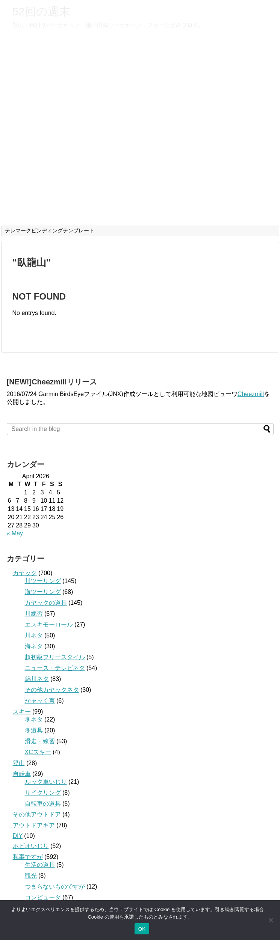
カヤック (25, 573)
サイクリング (43, 792)
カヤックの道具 (46, 603)
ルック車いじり (46, 782)
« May (15, 533)
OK (141, 929)
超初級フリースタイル (55, 657)
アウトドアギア (34, 825)
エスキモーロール (49, 624)
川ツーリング (43, 581)
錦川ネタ (37, 679)
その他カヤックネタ (52, 690)
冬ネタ (34, 719)
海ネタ (34, 646)
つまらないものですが (55, 886)
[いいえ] (270, 920)
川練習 (34, 613)
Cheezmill (251, 394)
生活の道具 (40, 865)
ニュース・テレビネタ (55, 668)
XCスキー (38, 752)
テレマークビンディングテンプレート (49, 230)
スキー (22, 711)
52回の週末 (41, 11)
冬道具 (34, 730)
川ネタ (34, 635)
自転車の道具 (43, 803)
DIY (18, 836)
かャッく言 (40, 700)
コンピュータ (43, 897)
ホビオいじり (31, 846)
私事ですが (28, 857)
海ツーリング (43, 592)
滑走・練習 (40, 741)
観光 (31, 875)
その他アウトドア (37, 814)
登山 (19, 763)
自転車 (22, 774)
